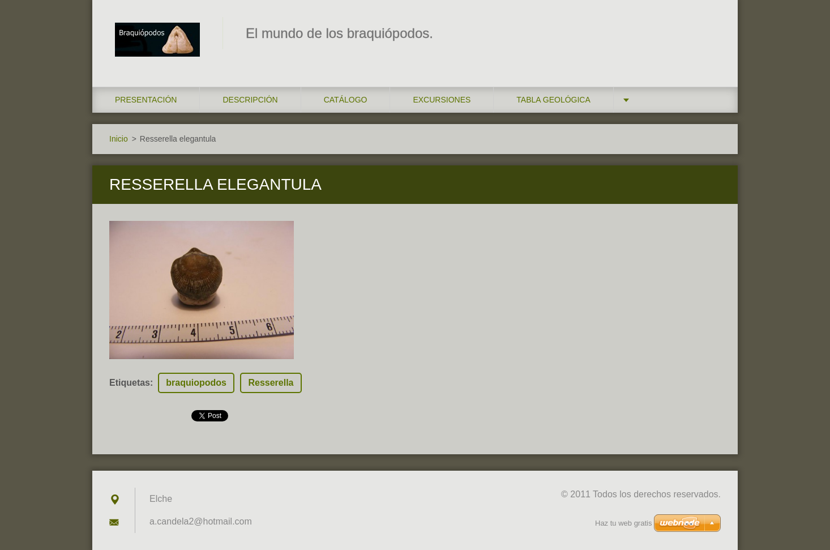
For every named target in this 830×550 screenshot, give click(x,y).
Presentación (146, 99)
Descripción (250, 99)
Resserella (270, 382)
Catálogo (345, 99)
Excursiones (441, 99)
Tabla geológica (553, 99)
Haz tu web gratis (623, 523)
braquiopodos (196, 382)
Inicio (118, 138)
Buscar (708, 33)
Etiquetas (129, 382)
